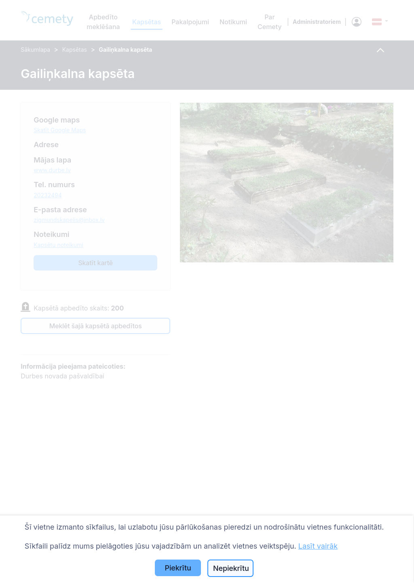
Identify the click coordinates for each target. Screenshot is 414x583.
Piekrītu (178, 568)
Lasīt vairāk (318, 546)
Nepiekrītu (231, 568)
